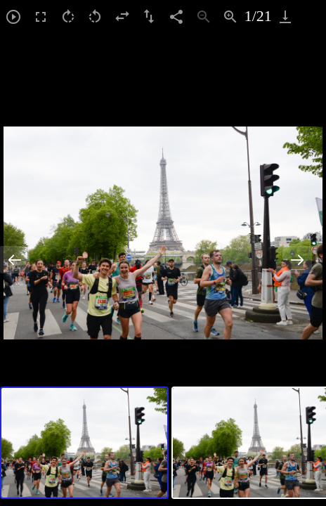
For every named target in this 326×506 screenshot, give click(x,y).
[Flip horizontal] (122, 16)
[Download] (285, 16)
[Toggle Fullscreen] (41, 16)
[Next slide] (297, 259)
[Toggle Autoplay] (13, 16)
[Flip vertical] (149, 16)
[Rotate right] (68, 16)
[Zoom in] (230, 16)
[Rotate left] (95, 16)
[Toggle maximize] (312, 16)
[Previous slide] (15, 259)
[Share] (176, 16)
